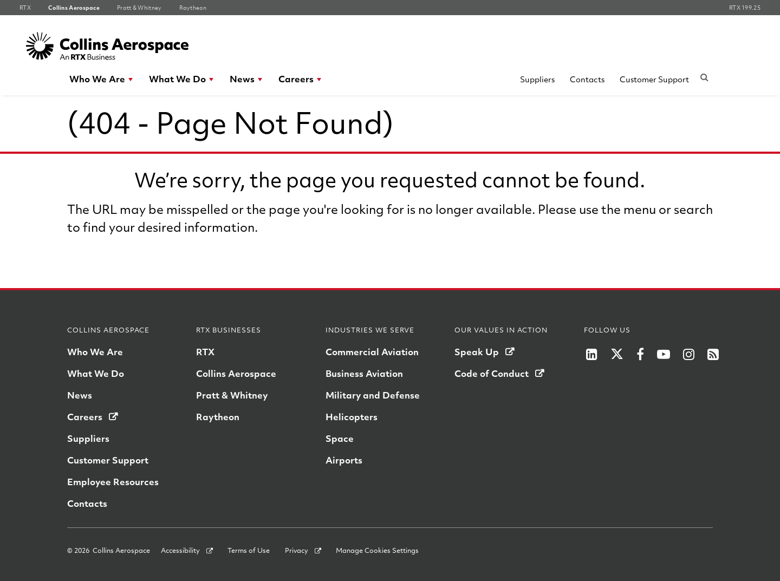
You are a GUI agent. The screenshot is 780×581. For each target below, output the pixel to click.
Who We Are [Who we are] (95, 351)
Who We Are (97, 79)
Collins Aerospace (236, 373)
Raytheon (217, 416)
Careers (296, 79)
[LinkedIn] (592, 354)
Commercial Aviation (372, 351)
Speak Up (476, 351)
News (242, 79)
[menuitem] (101, 79)
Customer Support (654, 79)
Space (340, 438)
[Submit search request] (704, 77)
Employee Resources (113, 481)
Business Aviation (364, 373)
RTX (205, 351)
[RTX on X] (617, 354)
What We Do (177, 79)
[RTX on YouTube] (664, 354)
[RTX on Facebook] (640, 354)
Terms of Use (248, 550)
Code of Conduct (491, 373)
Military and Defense (373, 395)
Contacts (587, 79)
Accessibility (180, 550)
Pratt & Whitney (232, 395)
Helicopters (352, 416)
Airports (344, 460)
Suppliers (537, 79)
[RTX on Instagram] (689, 354)
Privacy (296, 550)
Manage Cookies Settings (377, 550)
